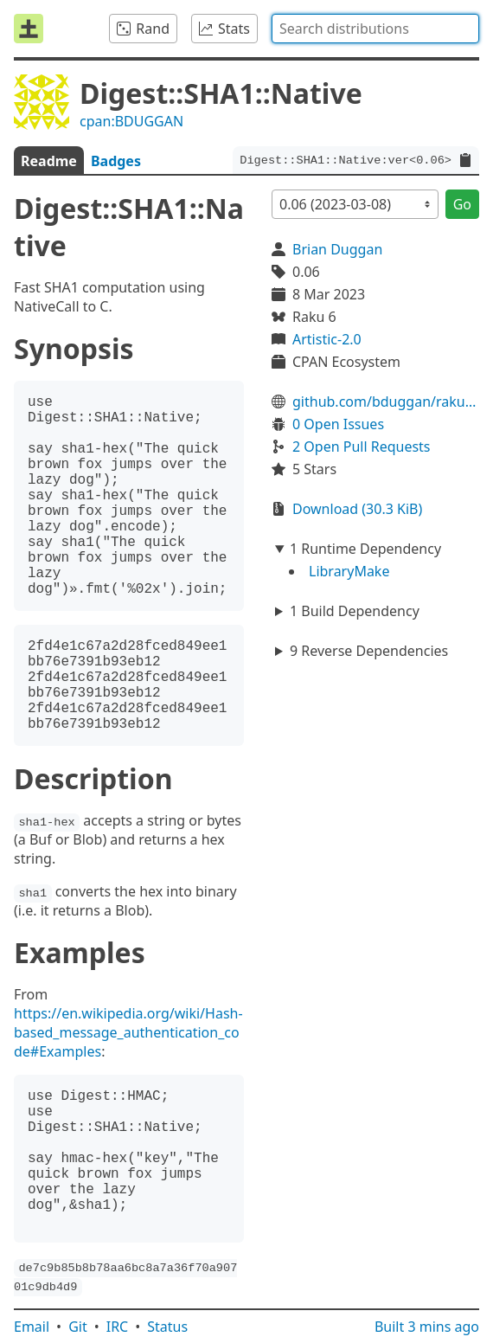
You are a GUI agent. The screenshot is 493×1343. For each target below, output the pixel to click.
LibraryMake (349, 571)
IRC (117, 1326)
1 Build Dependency (354, 610)
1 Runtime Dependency (365, 548)
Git (77, 1326)
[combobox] (375, 28)
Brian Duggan (337, 249)
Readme (49, 160)
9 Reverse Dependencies (369, 650)
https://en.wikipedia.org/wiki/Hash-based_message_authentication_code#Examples (128, 1032)
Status (167, 1326)
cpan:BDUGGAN (131, 121)
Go (462, 204)
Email (31, 1326)
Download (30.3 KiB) (357, 508)
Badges (116, 160)
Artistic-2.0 (327, 339)
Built (427, 1326)
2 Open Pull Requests (361, 446)
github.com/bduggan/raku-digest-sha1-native (385, 401)
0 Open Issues (338, 424)
